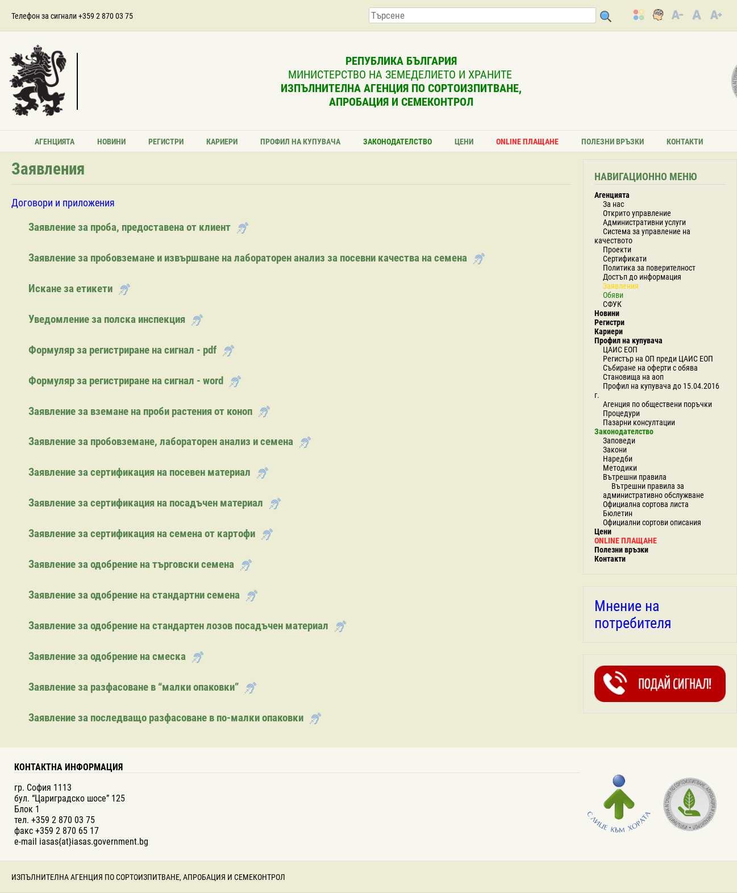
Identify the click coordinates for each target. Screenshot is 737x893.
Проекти (617, 249)
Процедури (621, 413)
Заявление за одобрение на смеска (107, 656)
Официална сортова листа (646, 504)
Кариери (222, 141)
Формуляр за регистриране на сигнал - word (125, 380)
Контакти (685, 141)
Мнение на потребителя (633, 614)
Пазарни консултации (639, 422)
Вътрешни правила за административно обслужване (653, 490)
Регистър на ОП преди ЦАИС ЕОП (658, 358)
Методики (620, 467)
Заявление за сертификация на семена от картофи (141, 533)
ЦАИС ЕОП (620, 349)
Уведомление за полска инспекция (106, 319)
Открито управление (637, 213)
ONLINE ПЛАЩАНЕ (527, 141)
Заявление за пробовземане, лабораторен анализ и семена (160, 441)
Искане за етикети (70, 288)
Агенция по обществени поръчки (657, 404)
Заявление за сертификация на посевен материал (139, 472)
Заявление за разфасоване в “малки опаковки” (133, 686)
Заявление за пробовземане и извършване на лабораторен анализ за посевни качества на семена (247, 257)
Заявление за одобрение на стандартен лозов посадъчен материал (178, 625)
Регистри (166, 141)
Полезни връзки (612, 141)
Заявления (621, 285)
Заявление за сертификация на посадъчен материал (145, 502)
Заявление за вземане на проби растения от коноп (140, 411)
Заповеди (619, 440)
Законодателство (397, 141)
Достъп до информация (642, 276)
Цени (464, 141)
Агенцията (54, 141)
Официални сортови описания (652, 522)
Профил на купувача (300, 141)
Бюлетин (617, 513)
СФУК (612, 304)
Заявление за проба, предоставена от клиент (129, 227)
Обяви (613, 295)
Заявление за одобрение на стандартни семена (134, 594)
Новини (111, 141)
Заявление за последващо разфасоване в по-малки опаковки (165, 717)
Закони (615, 449)
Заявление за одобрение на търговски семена (131, 564)
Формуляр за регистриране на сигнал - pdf (122, 349)
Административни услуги (644, 222)
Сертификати (625, 258)
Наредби (617, 458)
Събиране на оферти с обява (650, 367)
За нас (613, 204)
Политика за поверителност (649, 267)
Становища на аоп (633, 376)
